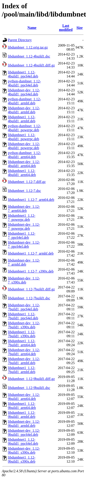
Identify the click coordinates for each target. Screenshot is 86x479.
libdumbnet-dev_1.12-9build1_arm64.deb (24, 397)
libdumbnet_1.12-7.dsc (24, 191)
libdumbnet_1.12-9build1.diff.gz (31, 379)
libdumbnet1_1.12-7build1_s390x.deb (21, 334)
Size (79, 28)
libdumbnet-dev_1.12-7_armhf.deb (24, 262)
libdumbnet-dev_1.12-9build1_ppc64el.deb (24, 432)
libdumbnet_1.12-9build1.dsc (29, 388)
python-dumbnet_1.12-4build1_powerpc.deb (24, 128)
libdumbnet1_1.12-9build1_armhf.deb (21, 415)
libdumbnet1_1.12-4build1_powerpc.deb (23, 137)
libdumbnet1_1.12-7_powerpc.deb (21, 217)
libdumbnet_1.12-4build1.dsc (29, 56)
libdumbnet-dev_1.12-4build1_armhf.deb (24, 110)
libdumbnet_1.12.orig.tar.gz (28, 47)
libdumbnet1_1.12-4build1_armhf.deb (21, 119)
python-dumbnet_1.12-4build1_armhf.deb (24, 101)
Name (31, 28)
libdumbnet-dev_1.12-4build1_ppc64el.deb (24, 92)
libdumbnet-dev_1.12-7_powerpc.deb (24, 226)
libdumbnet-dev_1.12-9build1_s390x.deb (24, 450)
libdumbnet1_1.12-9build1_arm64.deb (22, 406)
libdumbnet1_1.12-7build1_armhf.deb (21, 370)
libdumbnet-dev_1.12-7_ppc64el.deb (24, 244)
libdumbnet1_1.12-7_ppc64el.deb (21, 235)
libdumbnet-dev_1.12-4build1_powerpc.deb (24, 146)
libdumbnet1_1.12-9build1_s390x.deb (21, 459)
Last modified (66, 28)
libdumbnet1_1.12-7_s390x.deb (31, 271)
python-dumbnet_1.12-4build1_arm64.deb (24, 155)
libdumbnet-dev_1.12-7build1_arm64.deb (24, 352)
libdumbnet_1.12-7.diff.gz (27, 182)
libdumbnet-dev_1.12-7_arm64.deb (24, 209)
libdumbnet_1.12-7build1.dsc (29, 298)
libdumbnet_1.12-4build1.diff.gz (31, 65)
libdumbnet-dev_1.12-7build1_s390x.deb (24, 325)
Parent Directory (20, 40)
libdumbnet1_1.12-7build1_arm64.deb (22, 343)
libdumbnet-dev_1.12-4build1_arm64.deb (24, 164)
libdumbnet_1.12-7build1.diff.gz (31, 289)
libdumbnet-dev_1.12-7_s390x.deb (24, 280)
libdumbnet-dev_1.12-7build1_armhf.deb (24, 361)
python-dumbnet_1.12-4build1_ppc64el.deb (24, 83)
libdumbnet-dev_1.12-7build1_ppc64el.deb (24, 307)
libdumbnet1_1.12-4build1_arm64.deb (22, 173)
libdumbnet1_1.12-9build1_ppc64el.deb (23, 441)
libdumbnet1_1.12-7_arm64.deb (31, 200)
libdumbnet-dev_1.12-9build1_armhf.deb (24, 423)
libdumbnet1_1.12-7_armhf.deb (31, 253)
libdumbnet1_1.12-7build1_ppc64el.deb (23, 316)
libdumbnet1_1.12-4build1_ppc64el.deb (23, 74)
